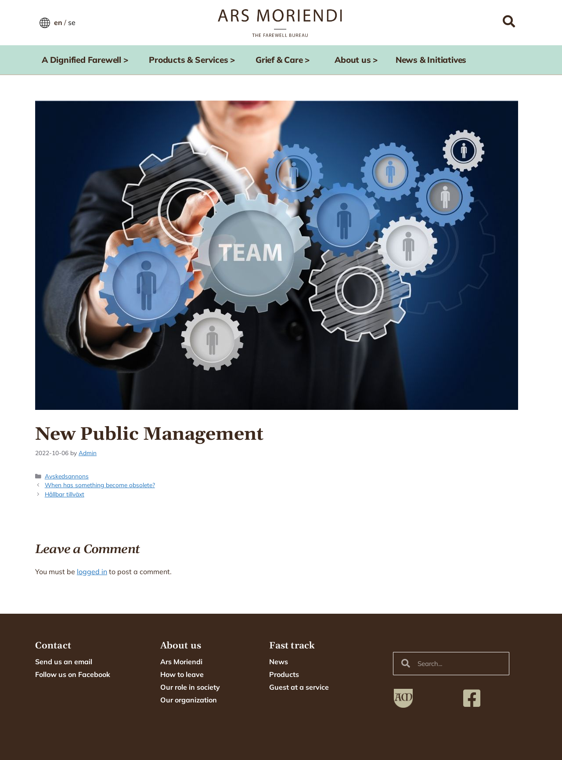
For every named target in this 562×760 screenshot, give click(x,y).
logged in (92, 571)
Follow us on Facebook (72, 674)
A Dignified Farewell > (87, 59)
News (278, 661)
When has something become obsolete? (100, 485)
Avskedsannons (67, 476)
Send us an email (63, 661)
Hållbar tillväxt (64, 494)
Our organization (188, 699)
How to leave (182, 674)
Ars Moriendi (181, 661)
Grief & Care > (285, 59)
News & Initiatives (431, 59)
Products (284, 674)
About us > (358, 59)
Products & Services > (194, 59)
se (72, 22)
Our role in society (190, 687)
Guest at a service (299, 687)
